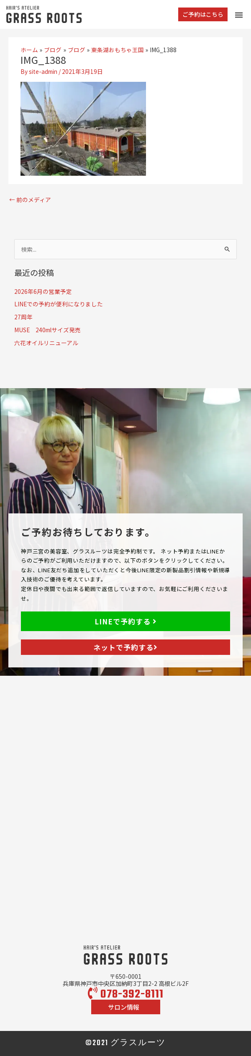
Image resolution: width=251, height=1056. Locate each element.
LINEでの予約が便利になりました (58, 304)
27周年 (23, 317)
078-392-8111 (126, 994)
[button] (203, 15)
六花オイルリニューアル (46, 343)
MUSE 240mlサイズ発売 (47, 330)
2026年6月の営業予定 (43, 291)
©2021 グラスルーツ (125, 1043)
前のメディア (30, 199)
